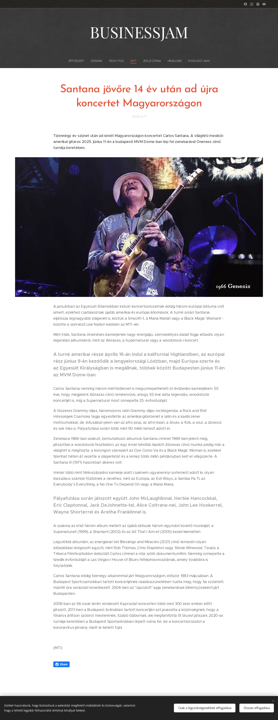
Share (61, 664)
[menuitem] (78, 61)
